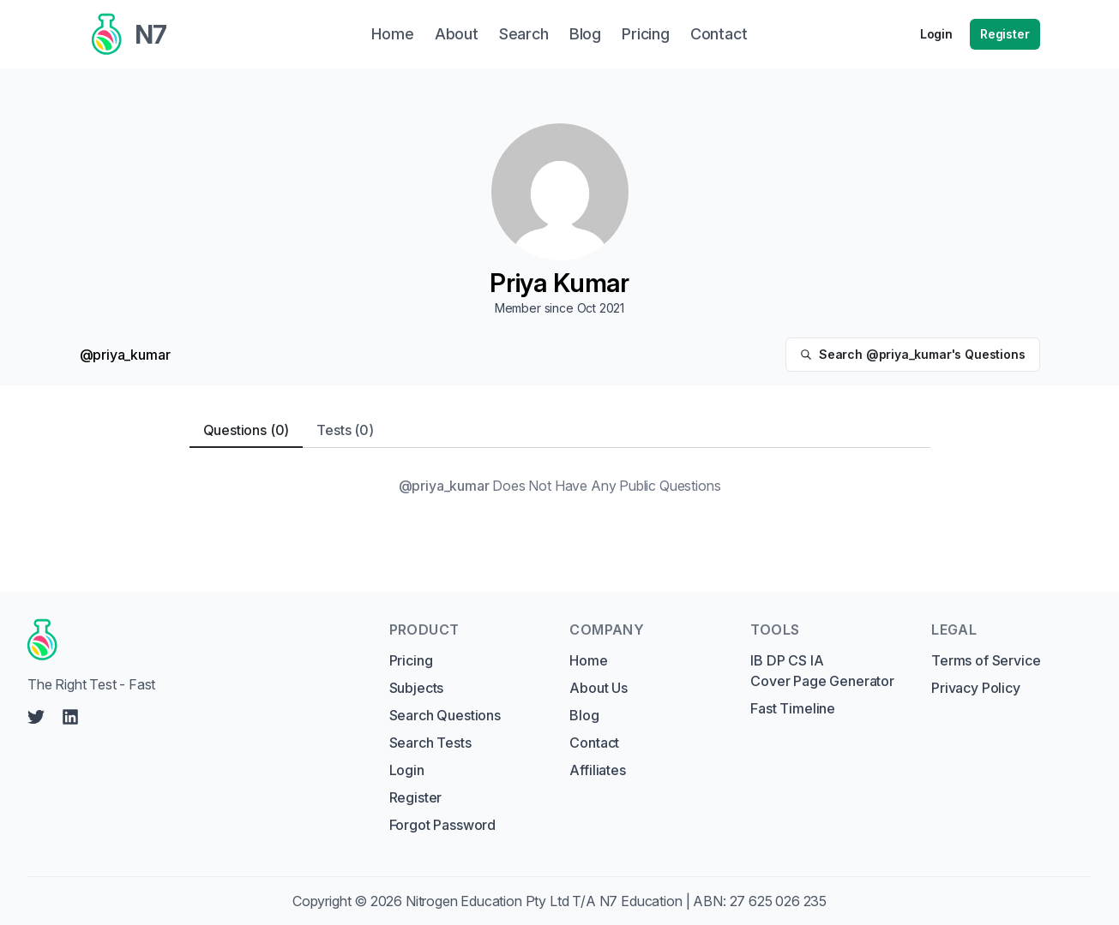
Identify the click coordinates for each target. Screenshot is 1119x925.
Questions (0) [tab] (246, 430)
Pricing (411, 660)
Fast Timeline (792, 708)
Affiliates (597, 770)
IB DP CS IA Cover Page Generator (821, 670)
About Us (598, 687)
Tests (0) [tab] (344, 430)
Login (936, 34)
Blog (584, 715)
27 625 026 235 (778, 901)
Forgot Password (442, 824)
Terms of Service (985, 660)
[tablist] (560, 430)
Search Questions (445, 715)
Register (1005, 34)
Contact (594, 742)
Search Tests (430, 742)
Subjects (416, 687)
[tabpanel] (560, 486)
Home (588, 660)
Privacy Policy (975, 687)
